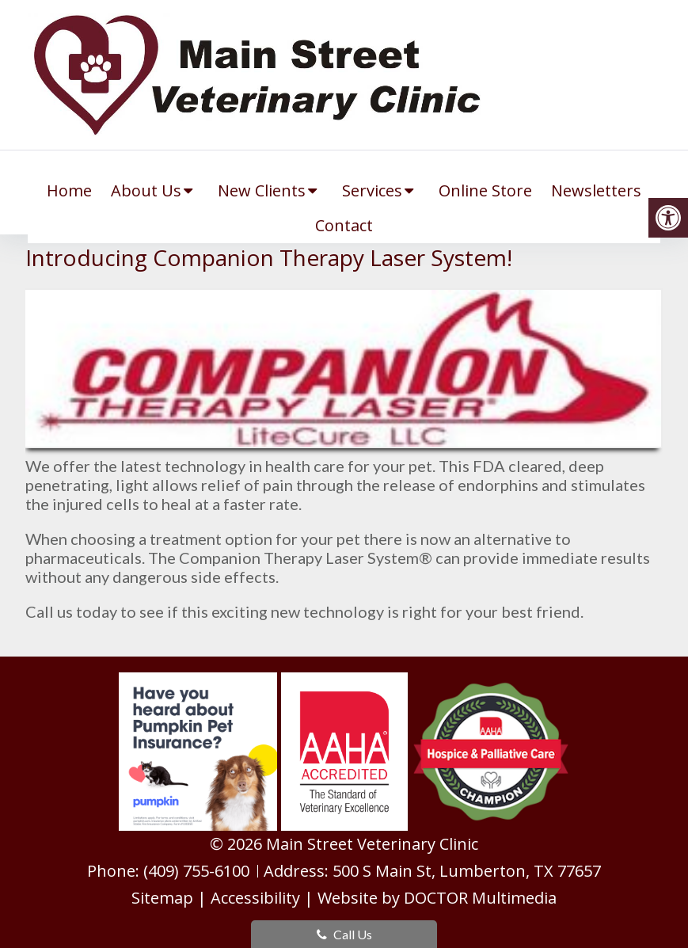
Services (372, 190)
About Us (146, 190)
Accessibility (255, 897)
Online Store (485, 190)
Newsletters (596, 190)
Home (69, 190)
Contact (344, 225)
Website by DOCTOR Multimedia (437, 897)
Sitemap (162, 897)
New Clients (262, 190)
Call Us (344, 934)
